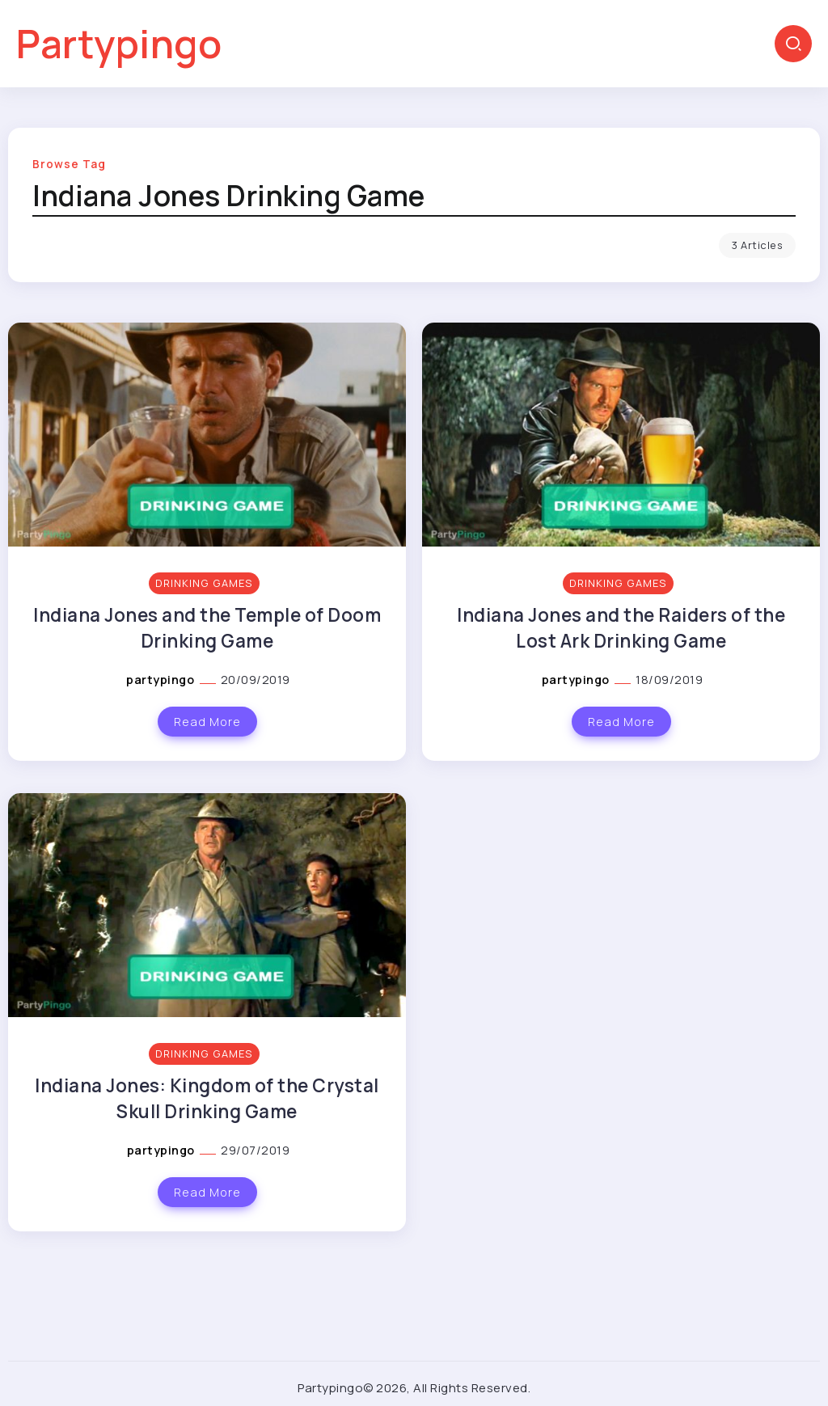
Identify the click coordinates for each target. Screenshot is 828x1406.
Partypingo (119, 43)
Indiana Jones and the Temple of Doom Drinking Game (207, 627)
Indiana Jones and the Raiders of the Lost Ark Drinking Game (621, 627)
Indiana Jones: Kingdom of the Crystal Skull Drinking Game (207, 1098)
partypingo (161, 679)
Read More (207, 721)
